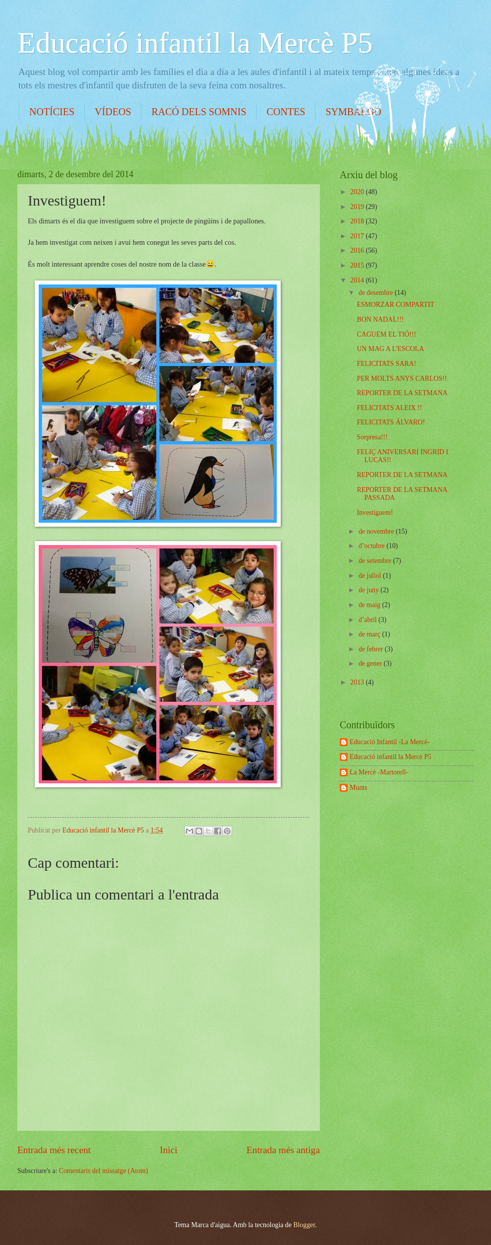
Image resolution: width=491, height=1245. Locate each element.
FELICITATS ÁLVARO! (391, 422)
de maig (370, 605)
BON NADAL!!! (380, 319)
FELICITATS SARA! (386, 363)
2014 (358, 280)
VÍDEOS (113, 111)
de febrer (372, 649)
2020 (358, 192)
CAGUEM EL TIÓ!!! (386, 334)
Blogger (304, 1225)
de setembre (376, 560)
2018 (358, 221)
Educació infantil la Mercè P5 (194, 42)
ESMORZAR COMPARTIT (395, 304)
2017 (358, 236)
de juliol (371, 575)
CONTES (286, 111)
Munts (358, 787)
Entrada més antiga (283, 1150)
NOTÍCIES (51, 111)
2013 (358, 682)
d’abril (368, 619)
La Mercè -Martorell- (379, 772)
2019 (358, 206)
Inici (168, 1150)
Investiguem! (375, 512)
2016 (358, 250)
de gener (371, 663)
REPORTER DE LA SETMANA (402, 393)
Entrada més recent (54, 1150)
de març (370, 634)
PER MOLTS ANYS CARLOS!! (402, 378)
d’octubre (372, 546)
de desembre (377, 292)
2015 (358, 265)
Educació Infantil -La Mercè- (390, 742)
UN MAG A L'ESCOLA (390, 348)
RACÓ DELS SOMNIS (198, 111)
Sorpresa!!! (372, 437)
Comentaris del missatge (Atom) (103, 1171)
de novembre (377, 531)
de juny (369, 590)
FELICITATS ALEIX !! (389, 408)
